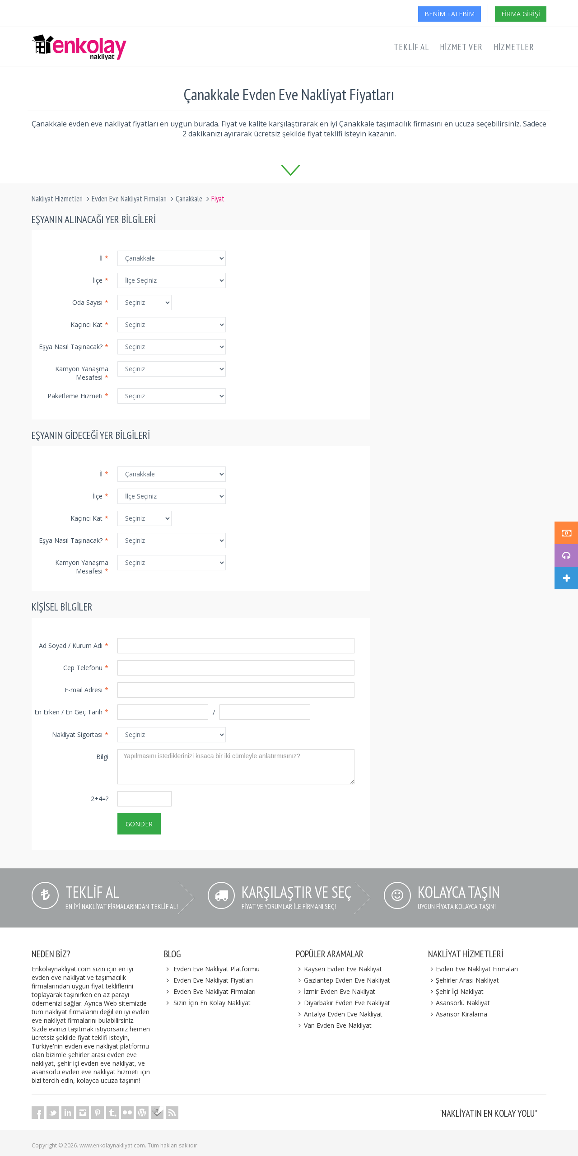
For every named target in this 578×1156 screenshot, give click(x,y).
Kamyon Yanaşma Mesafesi (81, 373)
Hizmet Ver (461, 47)
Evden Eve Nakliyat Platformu (216, 969)
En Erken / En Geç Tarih (71, 712)
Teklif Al (411, 47)
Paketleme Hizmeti (77, 396)
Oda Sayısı (90, 302)
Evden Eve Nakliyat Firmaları (129, 199)
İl (103, 258)
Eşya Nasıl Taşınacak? (73, 346)
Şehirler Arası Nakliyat (463, 980)
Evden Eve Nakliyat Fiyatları (213, 980)
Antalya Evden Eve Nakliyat (339, 1014)
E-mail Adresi (86, 689)
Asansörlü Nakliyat (459, 1002)
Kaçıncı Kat (89, 324)
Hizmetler (514, 47)
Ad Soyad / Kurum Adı (73, 645)
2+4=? (99, 798)
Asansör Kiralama (458, 1014)
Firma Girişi (520, 13)
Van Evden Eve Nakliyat (334, 1025)
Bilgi (102, 756)
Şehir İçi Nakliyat (456, 991)
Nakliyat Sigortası (80, 734)
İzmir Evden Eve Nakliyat (335, 991)
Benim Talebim (449, 13)
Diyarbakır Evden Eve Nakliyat (343, 1002)
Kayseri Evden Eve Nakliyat (339, 969)
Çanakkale (189, 199)
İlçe (100, 280)
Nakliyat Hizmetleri (57, 199)
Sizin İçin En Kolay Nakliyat (212, 1002)
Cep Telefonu (85, 667)
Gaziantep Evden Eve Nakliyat (343, 980)
